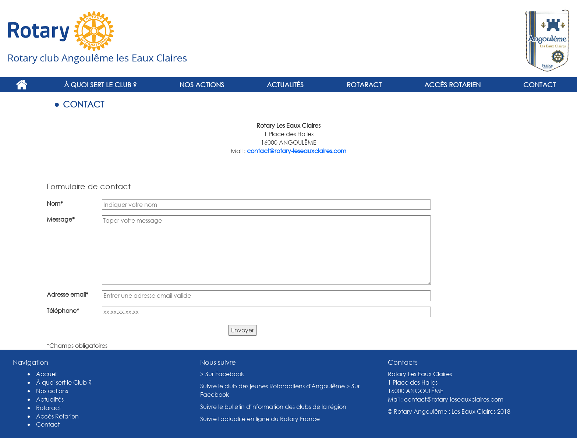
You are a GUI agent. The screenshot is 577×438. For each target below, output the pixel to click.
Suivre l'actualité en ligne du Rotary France (260, 419)
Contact (539, 85)
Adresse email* (67, 294)
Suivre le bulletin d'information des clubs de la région (273, 406)
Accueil (21, 84)
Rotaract (364, 85)
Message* (61, 219)
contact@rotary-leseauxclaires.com (296, 151)
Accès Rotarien (452, 85)
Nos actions (202, 85)
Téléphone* (63, 310)
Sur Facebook (224, 374)
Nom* (55, 203)
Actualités (285, 85)
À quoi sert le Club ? (100, 85)
